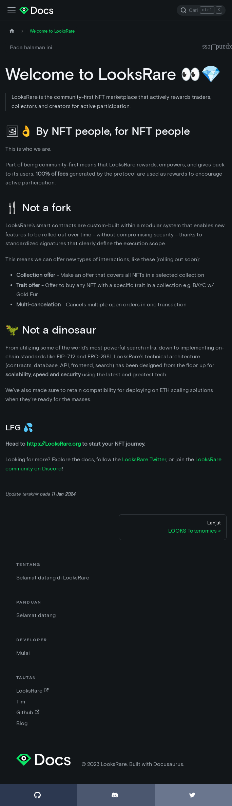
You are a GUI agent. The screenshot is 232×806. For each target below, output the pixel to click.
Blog (21, 723)
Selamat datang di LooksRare (52, 577)
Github (27, 712)
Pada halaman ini (31, 47)
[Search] (201, 10)
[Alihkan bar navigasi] (11, 10)
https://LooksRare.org (54, 444)
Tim (20, 701)
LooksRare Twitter (144, 459)
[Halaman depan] (11, 31)
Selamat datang (36, 615)
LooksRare (32, 690)
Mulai (23, 653)
